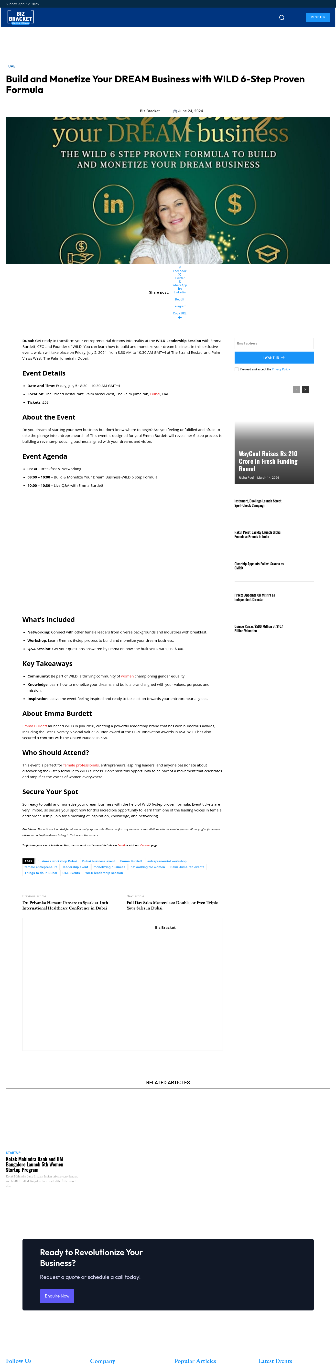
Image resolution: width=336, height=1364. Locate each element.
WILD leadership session (104, 873)
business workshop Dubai (57, 861)
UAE (12, 66)
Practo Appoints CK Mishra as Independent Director (254, 597)
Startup (13, 1152)
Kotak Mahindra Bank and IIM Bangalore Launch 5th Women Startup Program (34, 1164)
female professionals (81, 765)
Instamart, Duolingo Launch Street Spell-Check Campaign (257, 503)
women (128, 676)
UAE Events (71, 873)
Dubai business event (98, 861)
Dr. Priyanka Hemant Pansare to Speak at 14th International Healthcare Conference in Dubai (65, 905)
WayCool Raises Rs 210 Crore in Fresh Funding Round (270, 466)
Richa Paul (246, 477)
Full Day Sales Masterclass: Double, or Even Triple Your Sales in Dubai (172, 905)
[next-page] (305, 389)
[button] (282, 17)
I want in (274, 357)
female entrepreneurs (41, 867)
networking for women (148, 867)
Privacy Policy (281, 369)
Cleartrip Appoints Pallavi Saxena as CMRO (258, 565)
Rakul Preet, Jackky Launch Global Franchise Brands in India (257, 534)
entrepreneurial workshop (167, 861)
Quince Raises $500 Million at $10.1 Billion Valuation (258, 628)
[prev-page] (296, 389)
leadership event (75, 867)
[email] (274, 343)
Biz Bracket (150, 111)
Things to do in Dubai (41, 873)
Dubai (155, 393)
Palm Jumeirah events (187, 867)
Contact (145, 845)
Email (122, 845)
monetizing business (109, 867)
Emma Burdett (34, 725)
